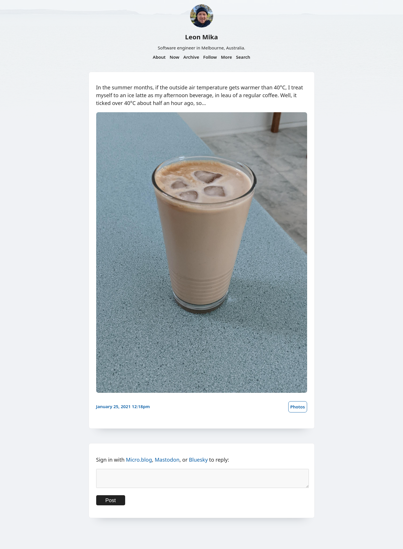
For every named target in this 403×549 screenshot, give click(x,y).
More (226, 57)
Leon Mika (201, 36)
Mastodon (167, 459)
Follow (210, 57)
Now (174, 57)
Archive (191, 57)
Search (243, 57)
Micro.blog (139, 459)
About (159, 57)
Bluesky (198, 459)
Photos (297, 407)
